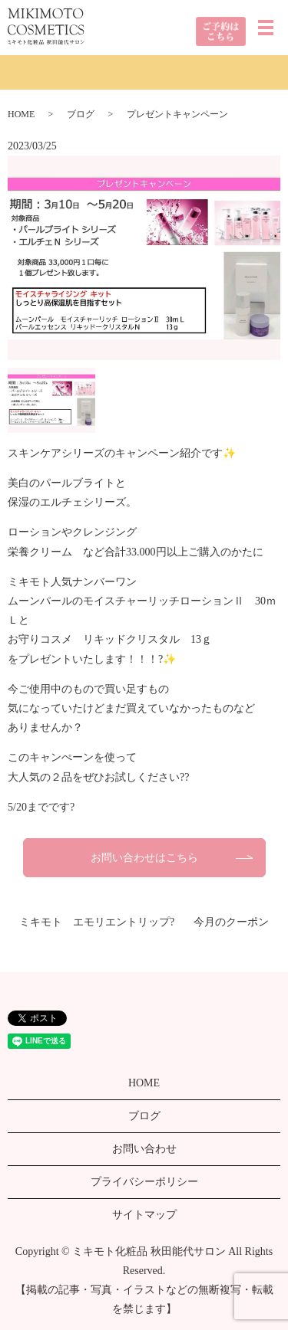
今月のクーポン (231, 922)
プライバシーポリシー (144, 1182)
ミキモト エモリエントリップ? (96, 922)
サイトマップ (144, 1214)
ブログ (80, 114)
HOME (21, 114)
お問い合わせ (144, 1149)
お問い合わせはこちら (144, 857)
